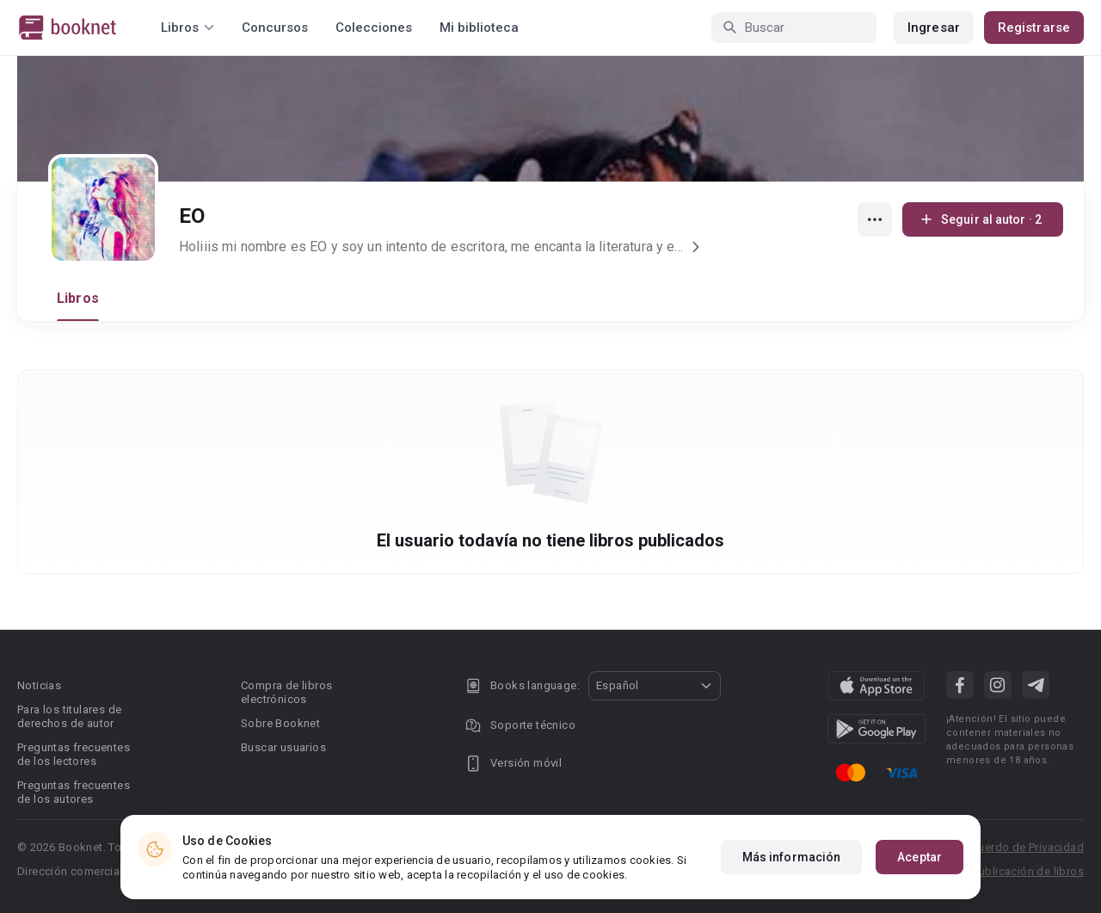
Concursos (275, 27)
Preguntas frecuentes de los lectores (73, 754)
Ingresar (933, 27)
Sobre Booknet (280, 723)
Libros (78, 298)
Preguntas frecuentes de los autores (73, 792)
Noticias (39, 685)
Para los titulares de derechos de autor (69, 716)
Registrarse (1034, 27)
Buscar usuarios (283, 747)
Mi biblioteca (479, 27)
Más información (791, 857)
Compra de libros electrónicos (286, 692)
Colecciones (373, 27)
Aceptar (919, 857)
